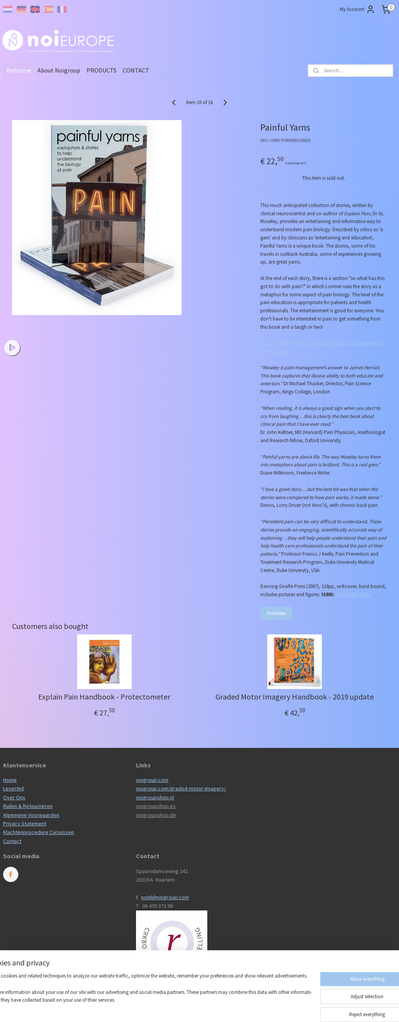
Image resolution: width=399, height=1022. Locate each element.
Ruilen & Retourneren (28, 805)
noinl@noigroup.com (165, 897)
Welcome (18, 70)
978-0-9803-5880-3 (353, 594)
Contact (12, 841)
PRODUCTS (102, 70)
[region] (148, 997)
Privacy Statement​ (24, 823)
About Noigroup (58, 70)
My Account (357, 9)
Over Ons (14, 797)
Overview (276, 613)
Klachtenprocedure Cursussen (38, 832)
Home (10, 779)
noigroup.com (152, 779)
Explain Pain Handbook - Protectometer (104, 696)
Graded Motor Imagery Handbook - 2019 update (294, 696)
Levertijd (13, 788)
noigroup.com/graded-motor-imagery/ (181, 788)
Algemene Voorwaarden (31, 814)
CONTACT (136, 70)
